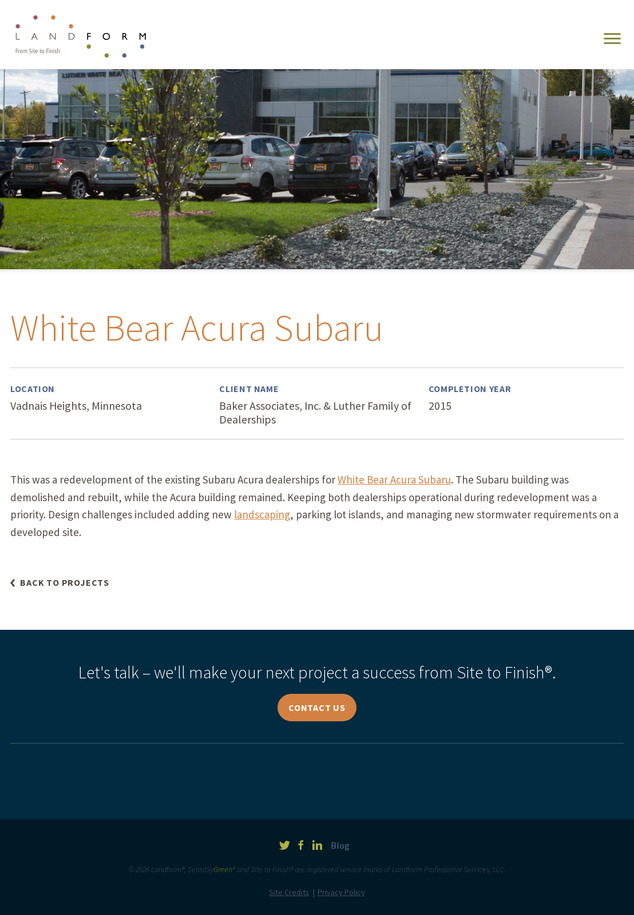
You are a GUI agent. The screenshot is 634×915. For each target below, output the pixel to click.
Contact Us (317, 707)
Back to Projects (64, 582)
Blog (340, 846)
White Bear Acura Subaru (394, 479)
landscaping (262, 514)
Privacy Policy (341, 892)
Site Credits (289, 892)
